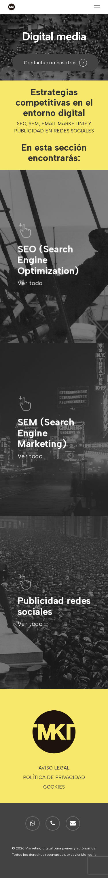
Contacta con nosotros (50, 62)
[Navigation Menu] (97, 7)
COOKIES (54, 787)
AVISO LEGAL (54, 768)
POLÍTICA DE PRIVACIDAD (54, 777)
